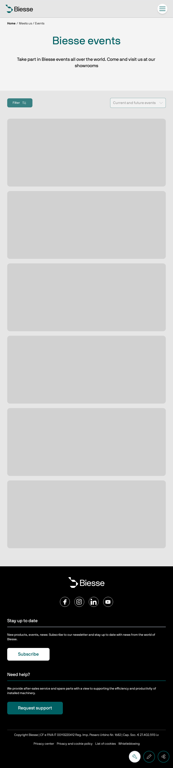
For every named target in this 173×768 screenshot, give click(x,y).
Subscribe (28, 654)
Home (11, 23)
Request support (35, 708)
